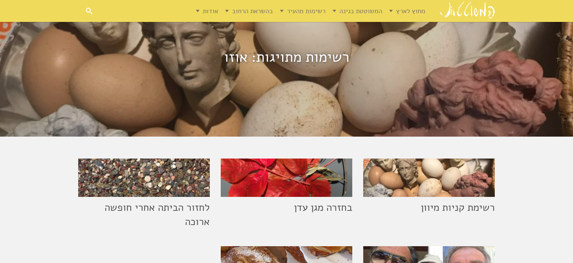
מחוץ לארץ (410, 11)
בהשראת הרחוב (252, 11)
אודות (210, 11)
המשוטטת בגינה (360, 11)
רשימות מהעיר (306, 11)
